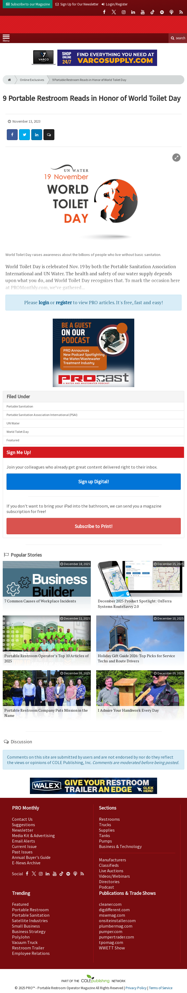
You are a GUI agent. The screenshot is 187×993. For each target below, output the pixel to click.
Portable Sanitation (20, 406)
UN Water (13, 423)
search (177, 38)
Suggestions (23, 824)
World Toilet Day (18, 432)
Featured (13, 440)
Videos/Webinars (114, 876)
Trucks (105, 824)
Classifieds (109, 865)
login (44, 302)
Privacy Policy (136, 988)
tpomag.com (111, 942)
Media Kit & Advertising (33, 835)
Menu (6, 39)
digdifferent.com (114, 909)
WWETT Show (112, 947)
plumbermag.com (115, 926)
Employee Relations (31, 953)
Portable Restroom (30, 909)
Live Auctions (111, 870)
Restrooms (109, 819)
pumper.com (110, 931)
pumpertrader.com (116, 937)
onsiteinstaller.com (117, 920)
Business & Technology (120, 846)
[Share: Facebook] (12, 134)
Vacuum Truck (25, 942)
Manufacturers (112, 859)
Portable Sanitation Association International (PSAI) (42, 415)
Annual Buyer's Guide (31, 857)
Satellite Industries (30, 920)
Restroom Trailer (28, 947)
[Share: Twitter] (24, 134)
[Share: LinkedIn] (36, 134)
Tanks (104, 835)
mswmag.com (112, 915)
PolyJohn (21, 937)
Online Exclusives (32, 80)
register (64, 302)
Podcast (106, 887)
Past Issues (22, 852)
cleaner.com (110, 904)
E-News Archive (26, 862)
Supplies (107, 830)
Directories (109, 881)
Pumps (105, 841)
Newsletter (22, 830)
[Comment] (48, 134)
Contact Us (22, 819)
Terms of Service (160, 988)
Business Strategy (28, 931)
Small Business (26, 926)
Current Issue (24, 846)
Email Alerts (23, 841)
